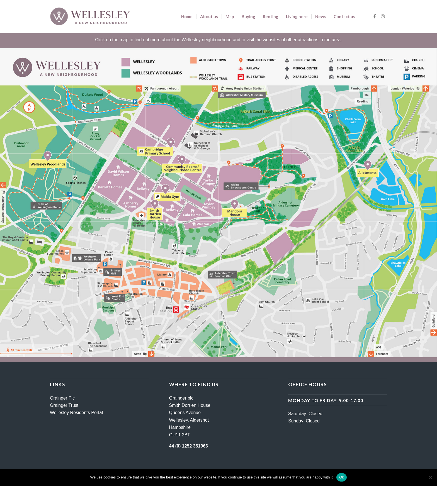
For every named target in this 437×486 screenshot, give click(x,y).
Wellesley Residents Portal (76, 412)
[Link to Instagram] (383, 16)
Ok (341, 477)
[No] (430, 477)
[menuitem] (187, 16)
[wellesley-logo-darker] (90, 16)
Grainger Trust (64, 405)
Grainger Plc (62, 398)
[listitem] (241, 186)
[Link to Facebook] (374, 16)
